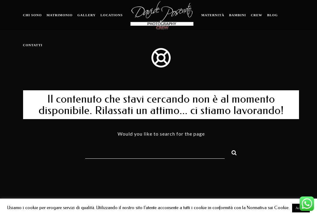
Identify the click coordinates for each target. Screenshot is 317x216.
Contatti (33, 45)
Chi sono (32, 15)
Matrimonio (59, 15)
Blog (272, 15)
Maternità (212, 15)
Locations (111, 15)
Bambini (237, 15)
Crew (256, 15)
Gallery (86, 15)
